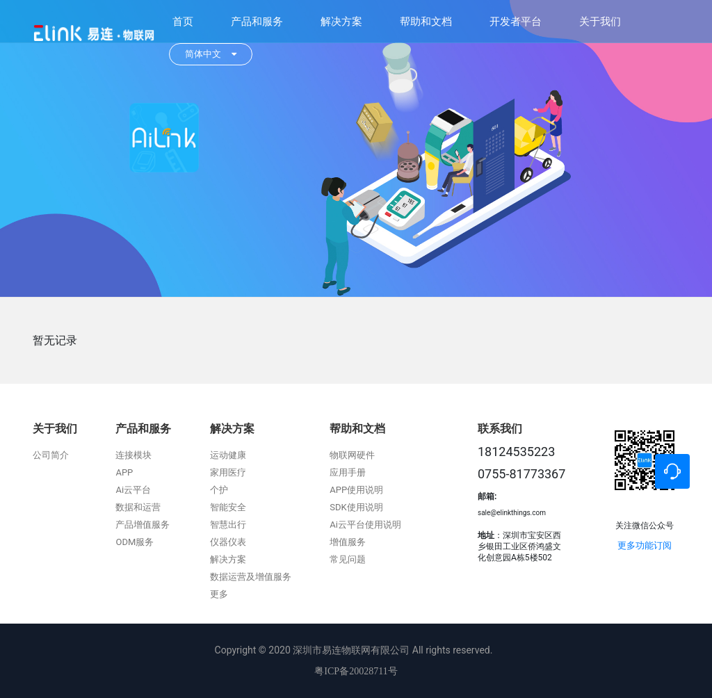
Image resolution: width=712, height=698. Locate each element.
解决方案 (341, 21)
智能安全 (228, 507)
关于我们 (600, 21)
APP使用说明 (356, 490)
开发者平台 (516, 21)
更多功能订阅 (644, 545)
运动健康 (228, 455)
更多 (219, 594)
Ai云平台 (133, 490)
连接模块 (133, 455)
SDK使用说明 (356, 507)
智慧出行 (228, 524)
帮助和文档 (426, 21)
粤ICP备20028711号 (355, 671)
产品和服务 (257, 21)
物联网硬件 (352, 455)
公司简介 (51, 455)
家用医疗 (228, 472)
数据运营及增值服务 (250, 576)
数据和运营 (138, 507)
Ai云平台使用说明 (365, 524)
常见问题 (348, 559)
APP (124, 472)
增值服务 (348, 542)
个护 (219, 490)
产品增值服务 (142, 524)
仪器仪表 (228, 542)
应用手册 (348, 472)
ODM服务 (134, 542)
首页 (182, 21)
